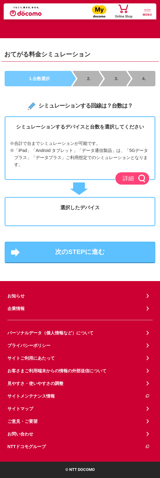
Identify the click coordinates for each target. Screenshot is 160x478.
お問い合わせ (20, 433)
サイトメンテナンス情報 (78, 396)
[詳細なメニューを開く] (147, 11)
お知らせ (16, 295)
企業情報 (16, 308)
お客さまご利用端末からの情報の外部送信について (56, 370)
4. (144, 78)
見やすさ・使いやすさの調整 (35, 383)
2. (89, 78)
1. (39, 78)
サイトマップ (20, 408)
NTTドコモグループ (78, 446)
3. (116, 78)
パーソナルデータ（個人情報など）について (50, 332)
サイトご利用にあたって (31, 358)
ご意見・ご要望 (22, 421)
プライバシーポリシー (28, 345)
